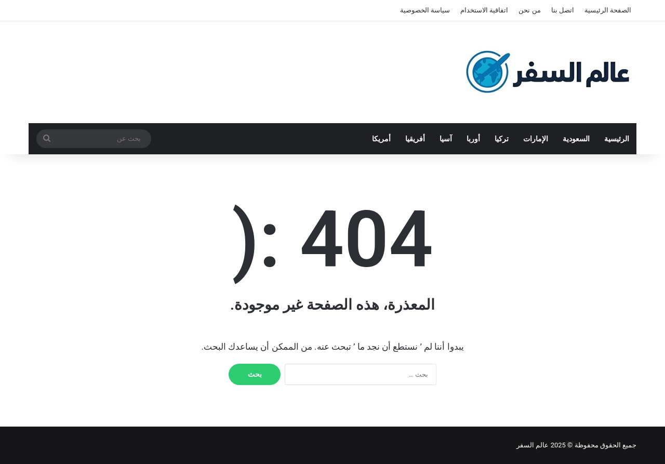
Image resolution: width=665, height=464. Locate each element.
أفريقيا (415, 139)
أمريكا (381, 139)
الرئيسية (616, 139)
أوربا (473, 139)
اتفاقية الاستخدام (484, 10)
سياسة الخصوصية (425, 10)
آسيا (446, 139)
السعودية (576, 139)
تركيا (502, 139)
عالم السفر (532, 445)
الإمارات (535, 139)
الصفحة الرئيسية (607, 10)
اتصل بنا (562, 10)
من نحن (529, 10)
